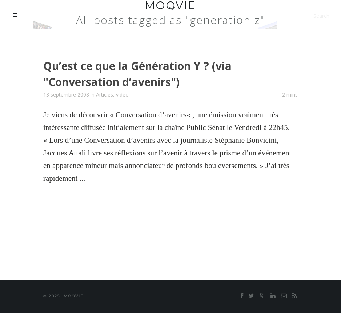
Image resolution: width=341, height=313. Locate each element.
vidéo (122, 94)
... (82, 178)
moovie (74, 296)
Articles (104, 94)
